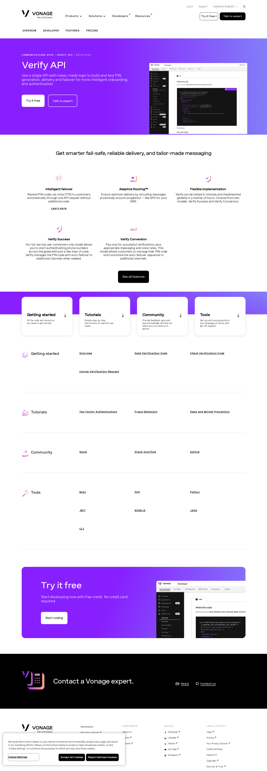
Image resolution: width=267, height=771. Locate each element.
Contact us (208, 683)
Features (72, 30)
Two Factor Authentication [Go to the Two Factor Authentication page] (98, 411)
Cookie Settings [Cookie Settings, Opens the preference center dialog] (17, 757)
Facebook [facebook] (173, 732)
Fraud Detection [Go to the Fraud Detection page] (146, 411)
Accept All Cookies (71, 757)
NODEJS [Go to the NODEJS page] (140, 510)
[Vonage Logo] (37, 14)
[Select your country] (224, 7)
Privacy (210, 738)
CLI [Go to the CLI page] (81, 528)
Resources (142, 16)
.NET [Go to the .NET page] (82, 510)
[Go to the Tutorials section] (104, 316)
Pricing (92, 30)
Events (126, 738)
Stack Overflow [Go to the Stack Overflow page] (145, 452)
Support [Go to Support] (203, 6)
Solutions (95, 16)
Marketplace (87, 727)
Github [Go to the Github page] (195, 452)
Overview (29, 30)
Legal (209, 732)
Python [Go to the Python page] (195, 492)
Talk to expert (63, 101)
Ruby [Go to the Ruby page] (82, 492)
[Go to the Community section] (162, 316)
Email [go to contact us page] (185, 683)
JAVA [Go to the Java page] (193, 510)
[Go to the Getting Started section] (47, 316)
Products (72, 16)
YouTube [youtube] (172, 749)
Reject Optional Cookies (102, 757)
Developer (51, 30)
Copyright (211, 761)
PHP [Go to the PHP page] (137, 492)
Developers (120, 16)
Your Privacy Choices (217, 743)
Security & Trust (215, 766)
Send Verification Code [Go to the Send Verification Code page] (151, 353)
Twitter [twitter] (171, 743)
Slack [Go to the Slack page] (83, 452)
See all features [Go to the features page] (133, 276)
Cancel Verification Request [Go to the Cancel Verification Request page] (99, 371)
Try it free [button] (208, 16)
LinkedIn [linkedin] (172, 738)
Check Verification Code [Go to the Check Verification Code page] (207, 353)
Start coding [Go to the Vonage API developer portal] (54, 618)
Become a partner (90, 732)
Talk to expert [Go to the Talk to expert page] (232, 16)
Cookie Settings (215, 749)
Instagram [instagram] (173, 755)
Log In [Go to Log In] (189, 6)
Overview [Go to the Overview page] (85, 353)
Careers (127, 743)
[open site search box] (244, 6)
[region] (64, 749)
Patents (211, 755)
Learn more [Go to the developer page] (59, 208)
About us (127, 732)
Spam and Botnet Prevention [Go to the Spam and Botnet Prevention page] (210, 411)
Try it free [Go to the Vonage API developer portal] (33, 100)
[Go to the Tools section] (220, 316)
